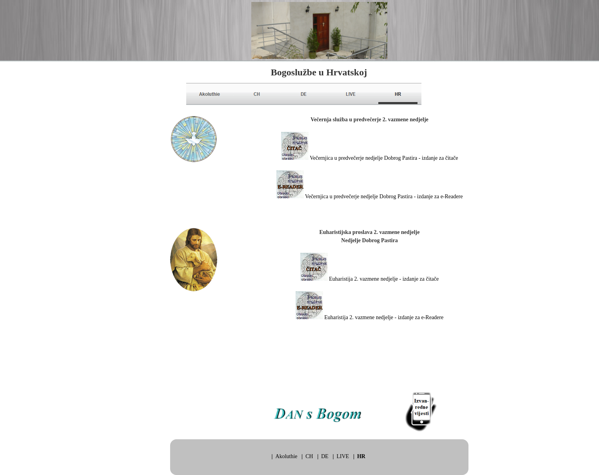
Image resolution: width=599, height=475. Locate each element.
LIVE (343, 456)
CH (309, 456)
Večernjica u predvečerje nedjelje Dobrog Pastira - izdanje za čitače (384, 158)
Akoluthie (287, 456)
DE (325, 456)
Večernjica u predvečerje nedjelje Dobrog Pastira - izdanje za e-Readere (384, 196)
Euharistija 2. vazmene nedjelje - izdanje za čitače (384, 279)
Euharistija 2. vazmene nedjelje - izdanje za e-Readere (383, 317)
